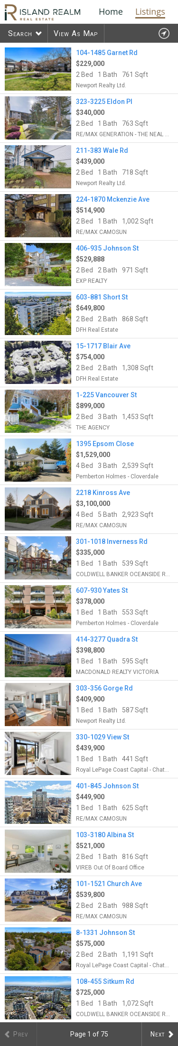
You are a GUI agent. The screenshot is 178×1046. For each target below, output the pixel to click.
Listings (150, 11)
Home (111, 11)
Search (20, 33)
